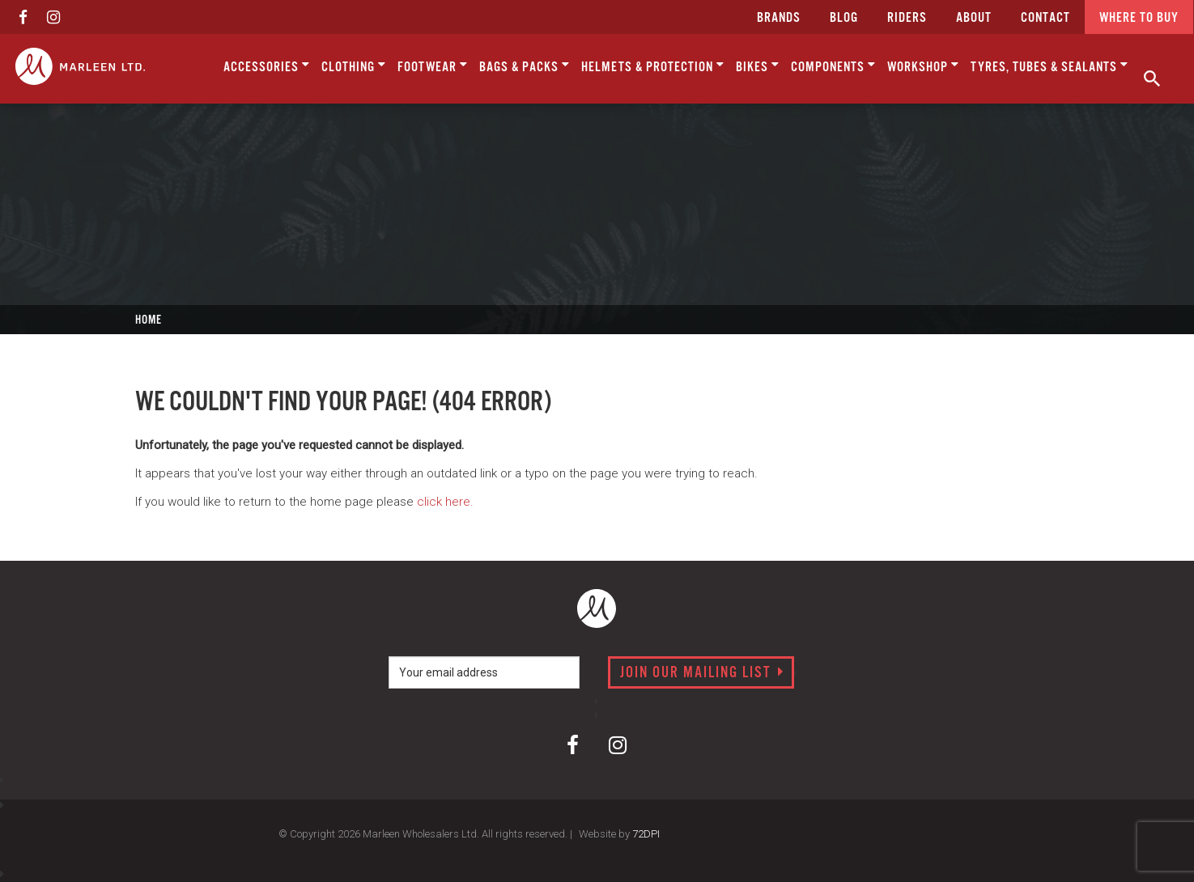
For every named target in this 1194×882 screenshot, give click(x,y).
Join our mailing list (702, 673)
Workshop (923, 65)
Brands (779, 18)
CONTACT (1045, 18)
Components (833, 65)
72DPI (646, 834)
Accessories (266, 65)
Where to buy (1139, 18)
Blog (844, 18)
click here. (445, 501)
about (974, 18)
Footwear (432, 65)
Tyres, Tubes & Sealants (1049, 65)
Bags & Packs (524, 65)
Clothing (353, 65)
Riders (907, 18)
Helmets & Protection (652, 65)
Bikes (758, 65)
